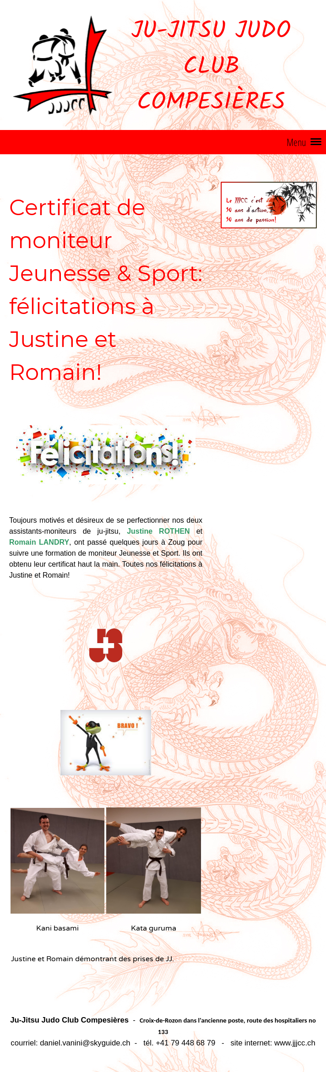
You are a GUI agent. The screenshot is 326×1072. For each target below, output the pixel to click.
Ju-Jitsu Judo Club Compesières (211, 67)
